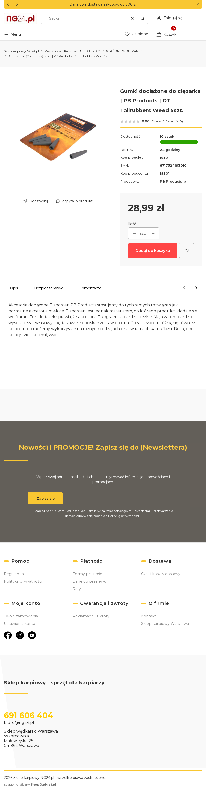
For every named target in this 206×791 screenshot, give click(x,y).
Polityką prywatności (123, 516)
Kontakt (148, 616)
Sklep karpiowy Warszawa (165, 623)
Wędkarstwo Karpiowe (61, 51)
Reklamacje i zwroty (91, 616)
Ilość (132, 224)
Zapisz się (46, 498)
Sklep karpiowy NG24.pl (21, 51)
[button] (198, 4)
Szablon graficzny (30, 784)
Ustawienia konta (19, 623)
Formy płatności (88, 574)
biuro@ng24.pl (19, 722)
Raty (77, 589)
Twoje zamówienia (21, 616)
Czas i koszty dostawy (160, 574)
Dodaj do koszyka (153, 250)
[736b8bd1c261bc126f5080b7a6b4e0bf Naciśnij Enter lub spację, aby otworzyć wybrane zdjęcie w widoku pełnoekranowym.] (58, 136)
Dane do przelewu (89, 581)
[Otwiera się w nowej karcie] (8, 635)
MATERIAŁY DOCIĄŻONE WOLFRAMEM (113, 51)
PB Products (171, 181)
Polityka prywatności (23, 581)
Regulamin (88, 511)
